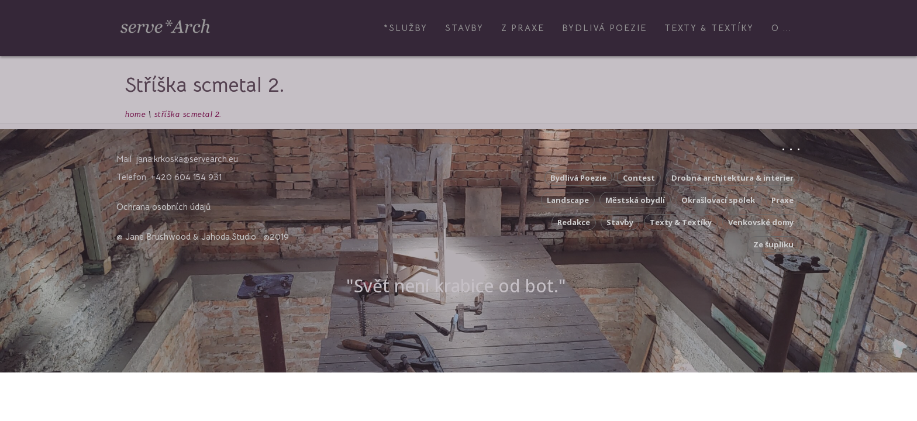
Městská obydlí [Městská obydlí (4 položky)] (635, 200)
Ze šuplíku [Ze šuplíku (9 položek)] (773, 244)
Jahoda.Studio (228, 236)
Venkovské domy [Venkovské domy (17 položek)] (761, 222)
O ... (781, 27)
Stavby (464, 27)
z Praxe (522, 27)
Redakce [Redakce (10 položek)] (573, 222)
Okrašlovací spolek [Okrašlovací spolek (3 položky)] (718, 200)
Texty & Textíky (709, 27)
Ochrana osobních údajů (163, 206)
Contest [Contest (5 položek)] (639, 177)
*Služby (406, 27)
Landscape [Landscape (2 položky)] (568, 200)
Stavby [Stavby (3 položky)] (619, 222)
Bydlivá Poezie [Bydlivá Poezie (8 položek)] (578, 177)
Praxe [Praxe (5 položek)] (782, 200)
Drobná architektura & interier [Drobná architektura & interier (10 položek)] (732, 177)
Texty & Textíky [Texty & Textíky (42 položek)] (681, 222)
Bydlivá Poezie (604, 27)
